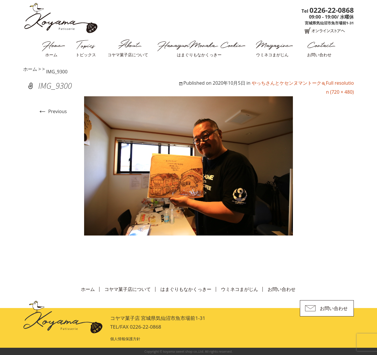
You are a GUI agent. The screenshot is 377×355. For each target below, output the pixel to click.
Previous (52, 111)
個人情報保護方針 (125, 338)
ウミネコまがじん (272, 54)
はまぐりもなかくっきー (199, 54)
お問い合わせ (319, 54)
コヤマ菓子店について (128, 54)
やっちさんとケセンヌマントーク (286, 83)
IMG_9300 (57, 71)
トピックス (86, 54)
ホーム (51, 54)
